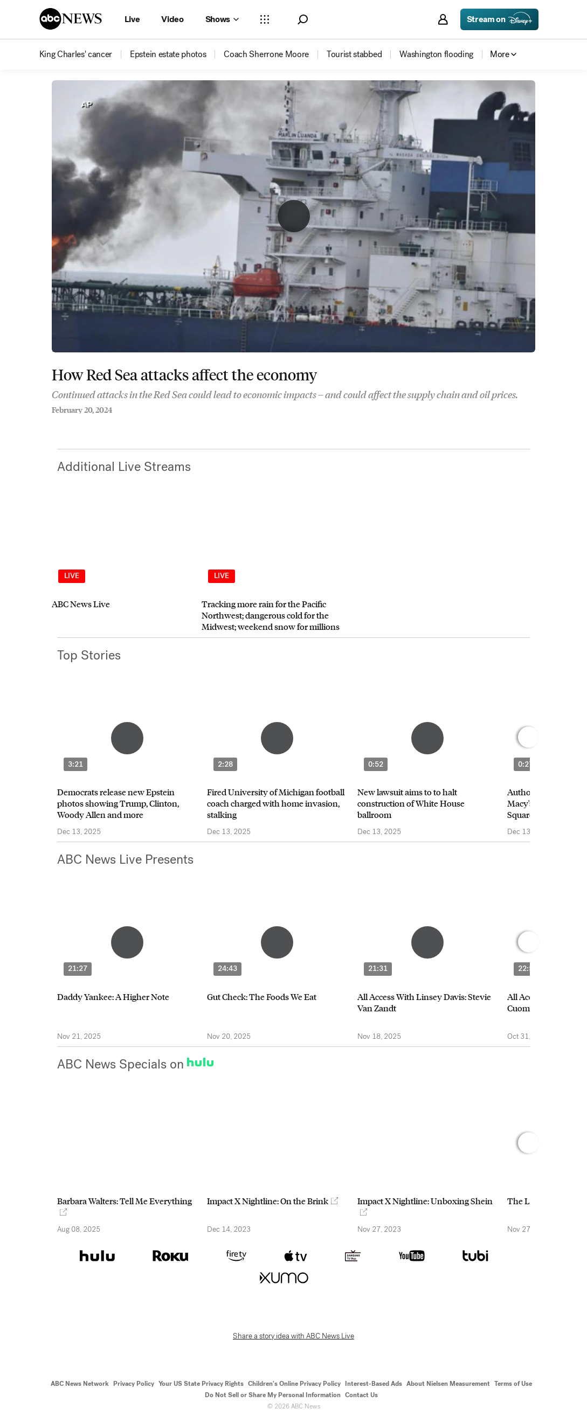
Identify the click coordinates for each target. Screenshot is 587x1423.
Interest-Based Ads (373, 1383)
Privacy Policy (133, 1383)
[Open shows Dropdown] (222, 19)
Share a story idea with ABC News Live (293, 1336)
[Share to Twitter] (76, 424)
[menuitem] (76, 54)
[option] (122, 570)
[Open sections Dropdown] (264, 19)
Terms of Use (513, 1383)
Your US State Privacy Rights (201, 1383)
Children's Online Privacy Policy (294, 1383)
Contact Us (361, 1395)
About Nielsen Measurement (448, 1383)
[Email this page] (97, 424)
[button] (303, 20)
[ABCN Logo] (70, 18)
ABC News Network (80, 1383)
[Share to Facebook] (54, 424)
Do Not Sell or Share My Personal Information (273, 1395)
